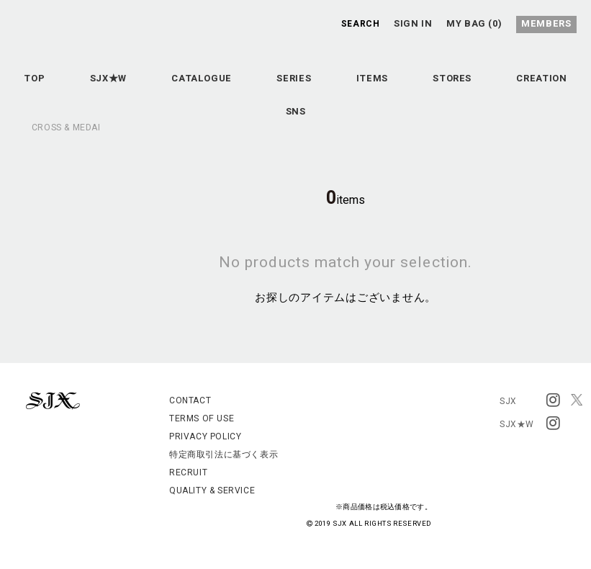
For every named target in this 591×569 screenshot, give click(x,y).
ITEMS (435, 87)
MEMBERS (549, 23)
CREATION (257, 123)
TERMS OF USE (201, 418)
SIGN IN (415, 23)
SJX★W (140, 87)
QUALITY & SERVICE (212, 490)
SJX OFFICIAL (284, 64)
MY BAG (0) (477, 23)
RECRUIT (188, 472)
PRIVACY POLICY (205, 436)
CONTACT (190, 400)
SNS (348, 123)
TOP (56, 87)
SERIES (347, 87)
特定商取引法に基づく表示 (223, 454)
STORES (526, 87)
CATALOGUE (244, 87)
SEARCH (359, 23)
